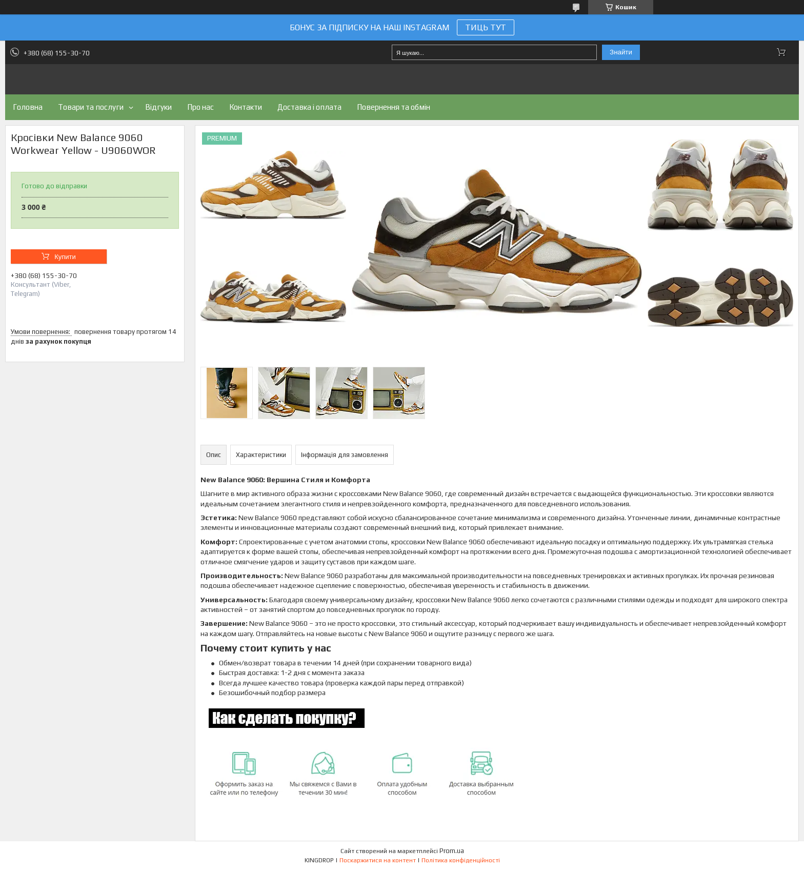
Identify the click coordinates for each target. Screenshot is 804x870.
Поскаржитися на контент (377, 860)
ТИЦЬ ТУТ (485, 27)
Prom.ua (451, 851)
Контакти (245, 107)
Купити (65, 257)
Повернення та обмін (393, 107)
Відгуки (158, 107)
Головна (28, 107)
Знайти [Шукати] (621, 52)
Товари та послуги (91, 107)
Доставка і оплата (309, 107)
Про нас (200, 107)
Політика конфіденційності (460, 860)
